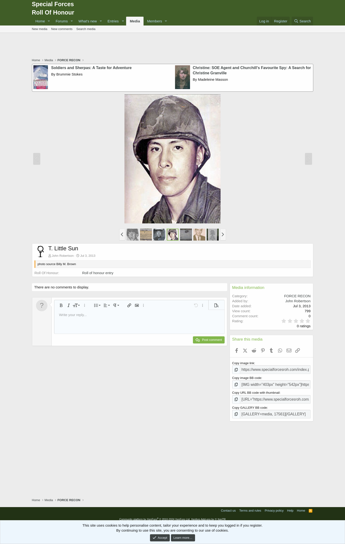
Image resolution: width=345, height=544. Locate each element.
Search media (85, 29)
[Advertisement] (172, 46)
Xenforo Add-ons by (208, 515)
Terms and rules (250, 507)
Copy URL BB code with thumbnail (256, 391)
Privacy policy (274, 507)
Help (290, 507)
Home (40, 21)
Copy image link (243, 363)
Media (135, 21)
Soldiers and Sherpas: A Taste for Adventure (91, 68)
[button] (48, 21)
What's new (87, 21)
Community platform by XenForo (154, 515)
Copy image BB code (246, 377)
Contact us (228, 507)
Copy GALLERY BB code (249, 405)
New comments (62, 29)
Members (154, 21)
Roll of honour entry (97, 273)
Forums (62, 21)
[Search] (302, 21)
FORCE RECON (297, 296)
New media (39, 29)
